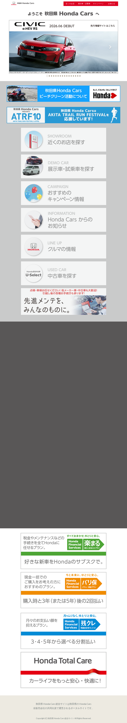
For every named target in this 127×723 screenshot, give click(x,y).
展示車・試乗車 (84, 3)
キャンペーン (98, 3)
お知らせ (111, 3)
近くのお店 (70, 3)
